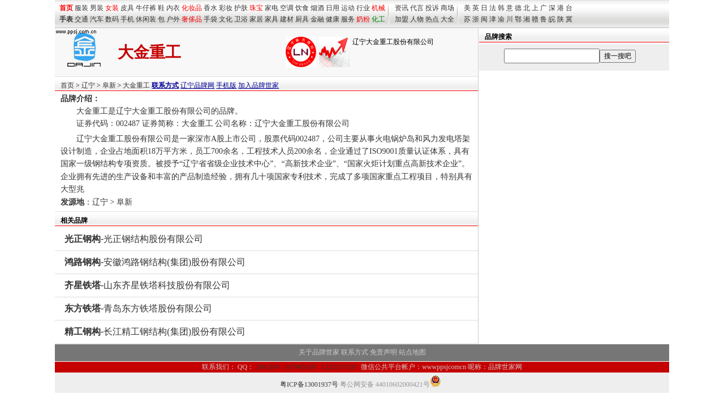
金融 (317, 19)
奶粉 (363, 19)
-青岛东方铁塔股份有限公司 (138, 308)
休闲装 (146, 19)
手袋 (210, 19)
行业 (363, 8)
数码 (112, 19)
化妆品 (192, 8)
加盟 (401, 19)
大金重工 (136, 85)
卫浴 (241, 19)
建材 (287, 19)
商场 (447, 8)
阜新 (109, 85)
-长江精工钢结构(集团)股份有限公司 (154, 331)
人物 (417, 19)
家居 (256, 19)
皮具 (127, 8)
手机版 (226, 85)
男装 (97, 8)
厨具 (302, 19)
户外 (173, 19)
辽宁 (88, 85)
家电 (271, 8)
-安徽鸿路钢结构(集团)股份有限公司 (154, 262)
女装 (112, 8)
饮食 (302, 8)
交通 (81, 19)
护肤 (241, 8)
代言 (417, 8)
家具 (271, 19)
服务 (348, 19)
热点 (432, 19)
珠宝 (256, 8)
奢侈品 (192, 19)
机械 (378, 8)
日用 (332, 8)
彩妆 (225, 8)
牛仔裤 (146, 8)
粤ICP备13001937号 (309, 384)
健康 (332, 19)
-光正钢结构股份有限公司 (133, 239)
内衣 (173, 8)
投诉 (432, 8)
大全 (447, 19)
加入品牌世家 (258, 85)
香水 (210, 8)
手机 (127, 19)
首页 (67, 85)
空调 (287, 8)
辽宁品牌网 (197, 85)
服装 (81, 8)
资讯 (401, 8)
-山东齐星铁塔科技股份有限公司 (147, 285)
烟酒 (317, 8)
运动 (348, 8)
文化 (225, 19)
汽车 (97, 19)
